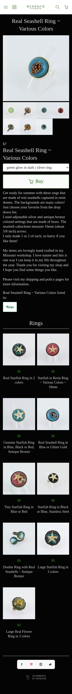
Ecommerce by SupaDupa (39, 677)
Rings (10, 307)
